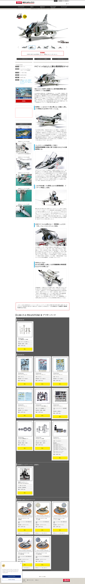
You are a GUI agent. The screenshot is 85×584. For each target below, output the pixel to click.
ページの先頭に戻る (42, 576)
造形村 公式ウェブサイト (20, 8)
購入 (25, 349)
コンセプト (21, 7)
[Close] (21, 563)
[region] (11, 572)
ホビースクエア (28, 81)
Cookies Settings (11, 579)
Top (56, 1)
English (66, 1)
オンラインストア (23, 82)
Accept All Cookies (11, 576)
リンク (67, 3)
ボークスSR (25, 79)
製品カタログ (28, 8)
